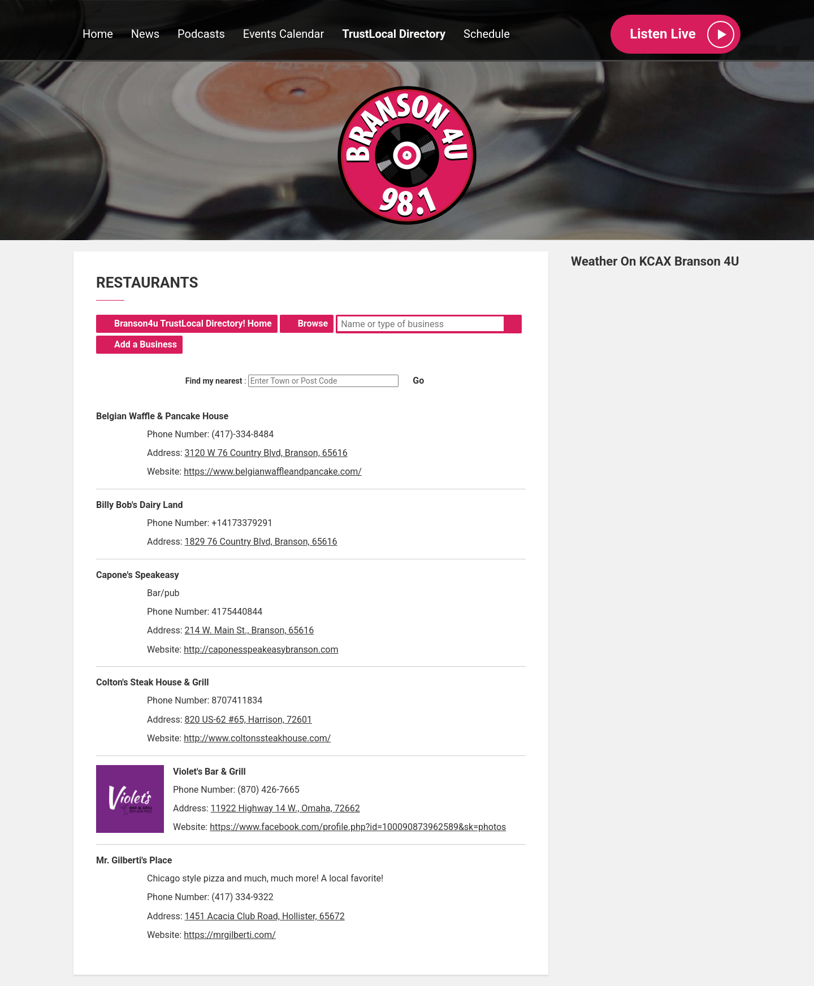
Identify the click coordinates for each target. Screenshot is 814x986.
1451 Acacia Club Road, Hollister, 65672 (265, 916)
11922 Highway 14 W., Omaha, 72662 (285, 808)
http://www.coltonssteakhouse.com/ (257, 738)
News (145, 34)
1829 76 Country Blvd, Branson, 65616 (261, 541)
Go (418, 380)
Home (98, 34)
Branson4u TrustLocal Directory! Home (193, 323)
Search (513, 324)
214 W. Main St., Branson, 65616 (249, 630)
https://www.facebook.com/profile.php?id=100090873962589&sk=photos (358, 827)
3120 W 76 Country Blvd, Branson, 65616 (266, 453)
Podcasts (201, 34)
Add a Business (145, 344)
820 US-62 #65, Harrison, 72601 (248, 719)
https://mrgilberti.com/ (230, 934)
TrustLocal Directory (393, 34)
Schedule (487, 34)
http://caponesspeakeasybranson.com (261, 649)
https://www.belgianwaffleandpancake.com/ (273, 471)
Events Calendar (283, 34)
